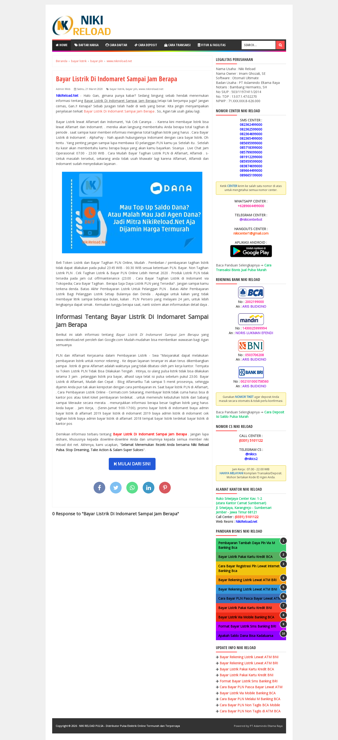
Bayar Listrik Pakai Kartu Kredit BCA (245, 556)
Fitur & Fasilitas (212, 45)
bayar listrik (117, 89)
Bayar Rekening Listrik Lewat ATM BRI (247, 580)
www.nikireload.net (151, 89)
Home (61, 45)
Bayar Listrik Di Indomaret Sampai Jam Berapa (119, 111)
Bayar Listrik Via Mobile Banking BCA (246, 617)
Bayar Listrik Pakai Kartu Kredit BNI (245, 607)
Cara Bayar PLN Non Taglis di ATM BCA (250, 711)
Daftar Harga (86, 45)
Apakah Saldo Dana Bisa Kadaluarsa (245, 635)
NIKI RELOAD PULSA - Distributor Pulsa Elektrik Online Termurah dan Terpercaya (129, 726)
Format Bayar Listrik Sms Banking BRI (247, 626)
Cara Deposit (145, 45)
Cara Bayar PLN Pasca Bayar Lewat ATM (249, 598)
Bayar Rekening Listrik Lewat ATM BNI (247, 589)
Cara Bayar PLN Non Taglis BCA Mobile (250, 705)
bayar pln (131, 89)
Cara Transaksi (177, 45)
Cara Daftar (116, 45)
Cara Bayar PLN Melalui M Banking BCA (250, 699)
